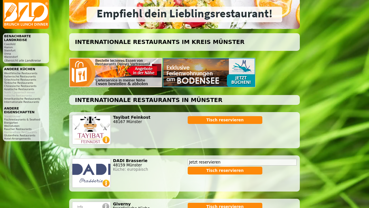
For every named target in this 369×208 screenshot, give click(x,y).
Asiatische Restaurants (19, 89)
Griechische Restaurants (20, 79)
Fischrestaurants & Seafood (22, 119)
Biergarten (11, 122)
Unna (7, 53)
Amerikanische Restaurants (22, 98)
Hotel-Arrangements (17, 138)
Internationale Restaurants (21, 101)
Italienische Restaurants (20, 76)
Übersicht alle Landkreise (22, 60)
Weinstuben (12, 125)
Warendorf (11, 56)
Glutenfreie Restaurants (19, 135)
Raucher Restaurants (18, 129)
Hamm (8, 47)
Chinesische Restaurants (20, 86)
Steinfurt (10, 50)
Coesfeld (10, 44)
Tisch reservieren (225, 120)
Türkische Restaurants (18, 82)
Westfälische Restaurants (20, 73)
